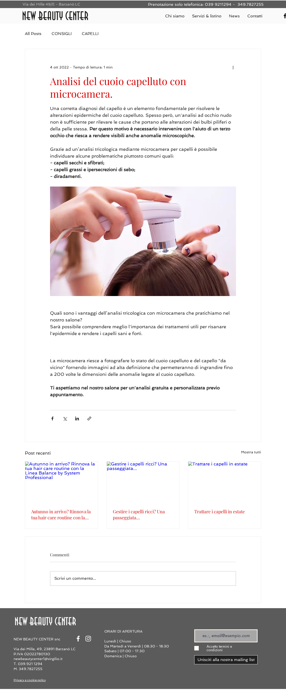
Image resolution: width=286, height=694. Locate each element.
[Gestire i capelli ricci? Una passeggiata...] (143, 482)
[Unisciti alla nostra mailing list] (226, 659)
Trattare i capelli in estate (219, 511)
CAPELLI (90, 33)
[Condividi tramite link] (89, 418)
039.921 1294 (30, 664)
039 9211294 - (220, 4)
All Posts (33, 33)
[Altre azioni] (233, 67)
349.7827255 (250, 4)
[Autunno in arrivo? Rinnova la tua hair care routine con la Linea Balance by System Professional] (61, 482)
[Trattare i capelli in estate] (224, 482)
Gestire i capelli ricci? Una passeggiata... (139, 514)
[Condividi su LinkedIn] (77, 418)
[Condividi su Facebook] (52, 418)
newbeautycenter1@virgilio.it (38, 659)
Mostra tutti (251, 452)
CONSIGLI (62, 33)
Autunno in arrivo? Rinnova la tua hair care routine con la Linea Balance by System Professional (61, 514)
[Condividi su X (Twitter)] (64, 418)
